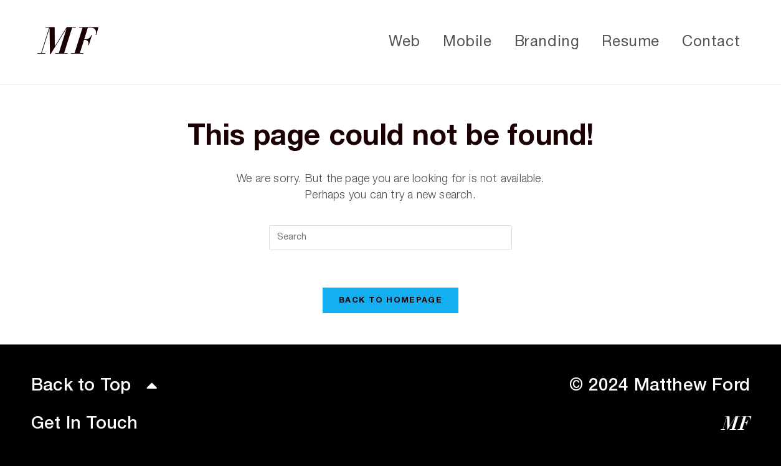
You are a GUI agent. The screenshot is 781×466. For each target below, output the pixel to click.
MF (67, 42)
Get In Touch (84, 423)
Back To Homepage (390, 300)
